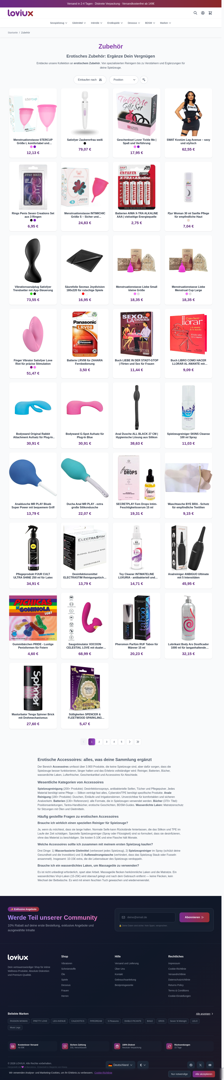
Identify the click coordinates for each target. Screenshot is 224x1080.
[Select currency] (143, 1065)
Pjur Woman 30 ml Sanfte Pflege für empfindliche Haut (188, 215)
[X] (200, 1065)
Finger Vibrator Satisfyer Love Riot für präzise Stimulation (33, 362)
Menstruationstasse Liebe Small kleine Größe (136, 288)
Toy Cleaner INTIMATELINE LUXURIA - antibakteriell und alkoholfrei (136, 576)
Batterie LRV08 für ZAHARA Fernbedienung (85, 362)
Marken (166, 23)
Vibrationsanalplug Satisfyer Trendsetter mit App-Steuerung (33, 288)
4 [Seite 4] (114, 741)
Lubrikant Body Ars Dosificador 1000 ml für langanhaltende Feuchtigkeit (188, 646)
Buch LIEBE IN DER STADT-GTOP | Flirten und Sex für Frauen (136, 362)
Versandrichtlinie (177, 974)
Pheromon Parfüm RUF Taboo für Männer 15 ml (136, 646)
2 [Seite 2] (99, 741)
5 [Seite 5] (121, 741)
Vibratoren (66, 963)
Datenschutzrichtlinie (179, 979)
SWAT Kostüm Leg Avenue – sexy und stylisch (188, 141)
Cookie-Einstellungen (179, 996)
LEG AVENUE (59, 1021)
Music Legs (15, 1027)
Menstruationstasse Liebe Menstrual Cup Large (188, 288)
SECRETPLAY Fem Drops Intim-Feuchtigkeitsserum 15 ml (136, 506)
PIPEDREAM (96, 1021)
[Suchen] (195, 13)
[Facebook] (191, 1065)
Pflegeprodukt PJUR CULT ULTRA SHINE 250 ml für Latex (33, 576)
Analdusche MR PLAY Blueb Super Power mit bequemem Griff (33, 506)
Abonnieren (194, 917)
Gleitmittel (79, 23)
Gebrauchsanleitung (125, 979)
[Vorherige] (83, 741)
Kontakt (119, 974)
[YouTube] (210, 1065)
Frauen (65, 990)
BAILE (150, 1021)
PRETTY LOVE (40, 1021)
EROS (161, 1021)
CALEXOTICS (77, 1021)
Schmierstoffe (68, 968)
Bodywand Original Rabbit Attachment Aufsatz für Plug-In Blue (33, 435)
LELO (195, 1021)
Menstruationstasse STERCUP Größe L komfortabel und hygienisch (32, 141)
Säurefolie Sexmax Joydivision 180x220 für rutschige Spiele (85, 288)
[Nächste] (129, 741)
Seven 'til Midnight (178, 1021)
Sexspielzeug (59, 23)
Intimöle (97, 23)
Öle (63, 974)
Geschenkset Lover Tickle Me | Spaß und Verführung (136, 141)
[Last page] (137, 741)
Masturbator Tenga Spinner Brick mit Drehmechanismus (33, 716)
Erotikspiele (115, 23)
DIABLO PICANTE (132, 1021)
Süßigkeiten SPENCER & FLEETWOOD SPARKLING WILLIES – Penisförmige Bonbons (85, 716)
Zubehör (25, 32)
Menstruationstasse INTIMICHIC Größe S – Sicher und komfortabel (84, 215)
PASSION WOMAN (18, 1021)
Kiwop (64, 1067)
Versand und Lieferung (127, 963)
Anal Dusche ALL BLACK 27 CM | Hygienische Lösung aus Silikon (136, 435)
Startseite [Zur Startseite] (13, 32)
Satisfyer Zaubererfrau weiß (85, 139)
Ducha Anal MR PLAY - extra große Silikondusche (85, 506)
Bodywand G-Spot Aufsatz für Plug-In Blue (85, 435)
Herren (65, 996)
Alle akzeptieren (203, 1074)
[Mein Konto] (203, 13)
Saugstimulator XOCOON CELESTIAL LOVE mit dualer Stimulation (84, 646)
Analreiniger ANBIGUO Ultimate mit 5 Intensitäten (188, 576)
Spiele (64, 979)
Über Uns (120, 968)
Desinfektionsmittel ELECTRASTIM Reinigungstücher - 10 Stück (84, 576)
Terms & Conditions (178, 990)
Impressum (174, 963)
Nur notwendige (179, 1074)
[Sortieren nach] (123, 79)
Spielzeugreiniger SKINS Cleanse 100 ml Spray (188, 435)
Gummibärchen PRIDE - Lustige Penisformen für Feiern (33, 646)
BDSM (150, 23)
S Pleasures (113, 1021)
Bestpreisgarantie (124, 985)
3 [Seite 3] (106, 741)
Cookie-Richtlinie (103, 1072)
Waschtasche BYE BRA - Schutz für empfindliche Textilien (188, 506)
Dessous (134, 23)
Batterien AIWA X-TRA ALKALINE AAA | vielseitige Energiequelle (136, 215)
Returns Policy (176, 985)
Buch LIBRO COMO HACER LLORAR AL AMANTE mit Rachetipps (188, 362)
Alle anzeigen (205, 1013)
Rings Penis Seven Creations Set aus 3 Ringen (33, 215)
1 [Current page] (91, 741)
